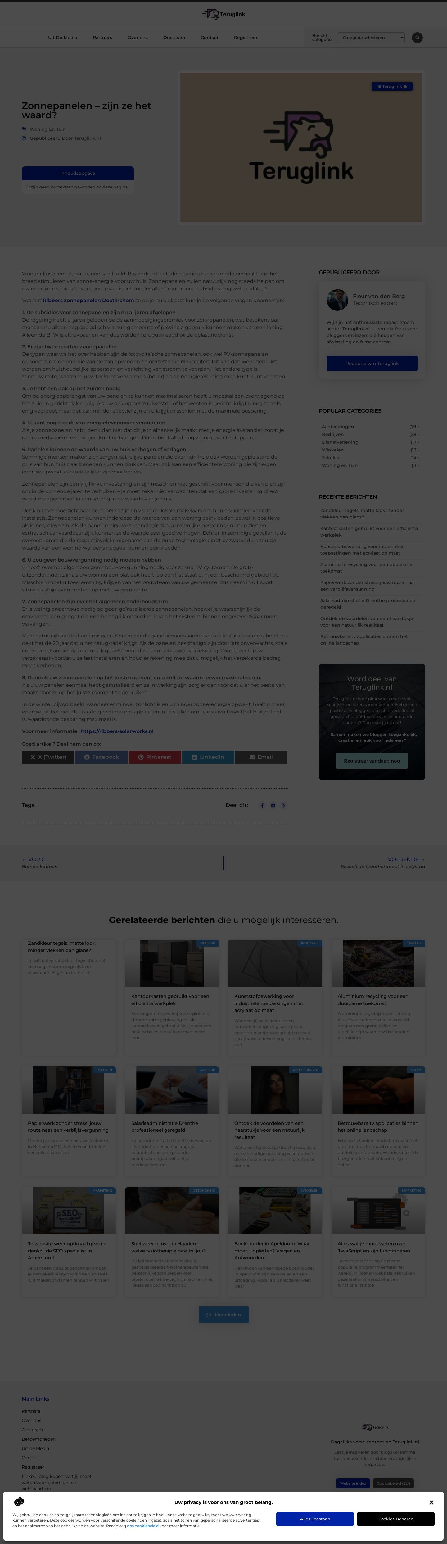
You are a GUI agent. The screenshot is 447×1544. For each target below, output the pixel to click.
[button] (431, 1502)
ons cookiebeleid (143, 1526)
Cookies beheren (395, 1518)
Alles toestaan (315, 1518)
